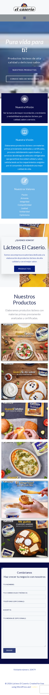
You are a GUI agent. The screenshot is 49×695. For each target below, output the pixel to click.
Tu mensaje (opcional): (24, 632)
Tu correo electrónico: (24, 595)
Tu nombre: (24, 587)
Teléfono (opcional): (24, 603)
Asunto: (24, 612)
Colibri (34, 687)
